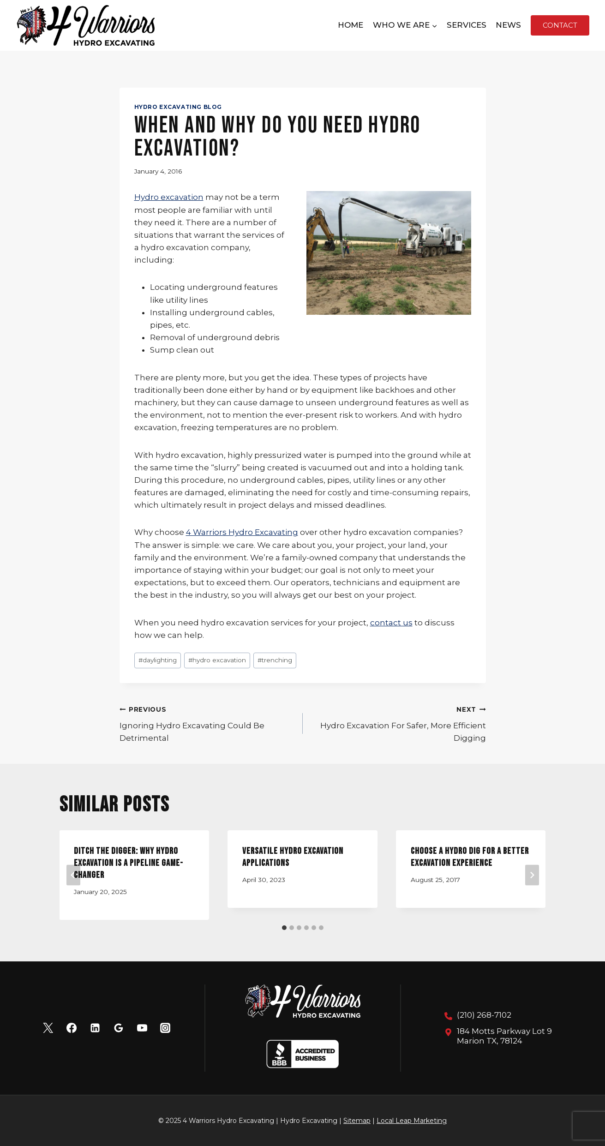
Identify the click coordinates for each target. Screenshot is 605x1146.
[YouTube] (142, 1028)
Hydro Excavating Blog (178, 106)
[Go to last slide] (73, 874)
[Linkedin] (95, 1028)
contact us (391, 622)
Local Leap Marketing (412, 1120)
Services (466, 25)
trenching (275, 660)
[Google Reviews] (118, 1028)
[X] (48, 1028)
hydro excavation (217, 660)
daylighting (157, 660)
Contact (560, 25)
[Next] (532, 874)
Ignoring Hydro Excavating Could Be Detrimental (207, 723)
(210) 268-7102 (484, 1015)
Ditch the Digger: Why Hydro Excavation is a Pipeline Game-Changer (129, 863)
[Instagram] (165, 1028)
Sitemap (357, 1120)
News (508, 25)
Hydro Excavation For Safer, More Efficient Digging (398, 723)
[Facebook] (71, 1028)
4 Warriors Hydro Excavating (242, 532)
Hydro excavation (169, 197)
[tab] (284, 927)
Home (350, 25)
